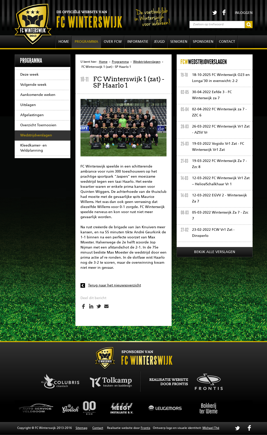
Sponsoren (203, 42)
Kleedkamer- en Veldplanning (33, 148)
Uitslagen (28, 105)
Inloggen (244, 13)
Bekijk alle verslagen (214, 252)
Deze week (29, 74)
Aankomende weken (37, 95)
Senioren (178, 42)
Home (63, 42)
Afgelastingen (32, 115)
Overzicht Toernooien (38, 125)
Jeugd (159, 42)
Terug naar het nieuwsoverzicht (114, 285)
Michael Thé (210, 428)
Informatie (137, 42)
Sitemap (81, 428)
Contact (227, 42)
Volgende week (33, 85)
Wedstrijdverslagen (36, 135)
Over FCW (113, 42)
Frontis (145, 428)
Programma (86, 42)
